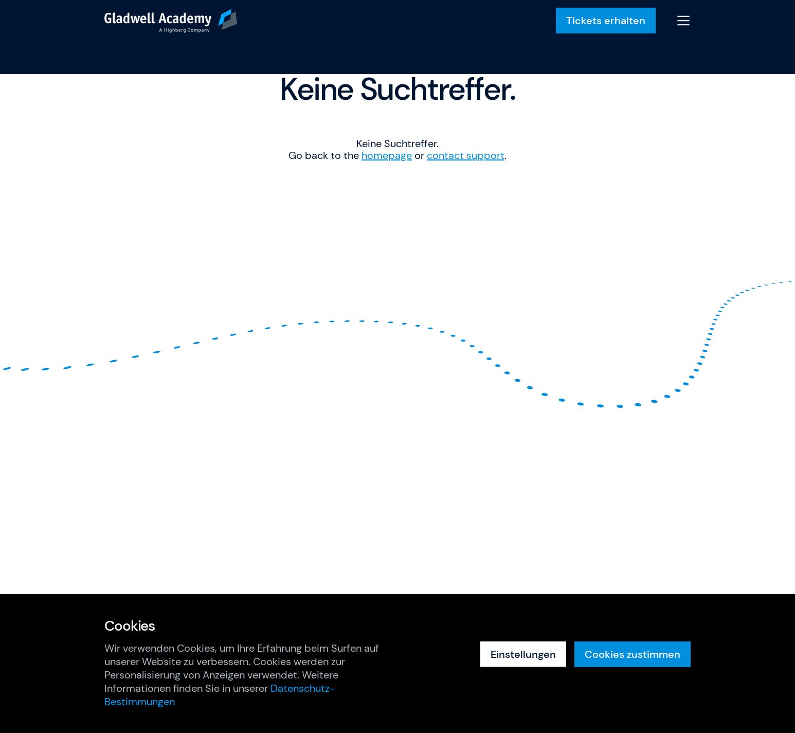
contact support (465, 155)
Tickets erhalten (605, 20)
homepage (387, 155)
